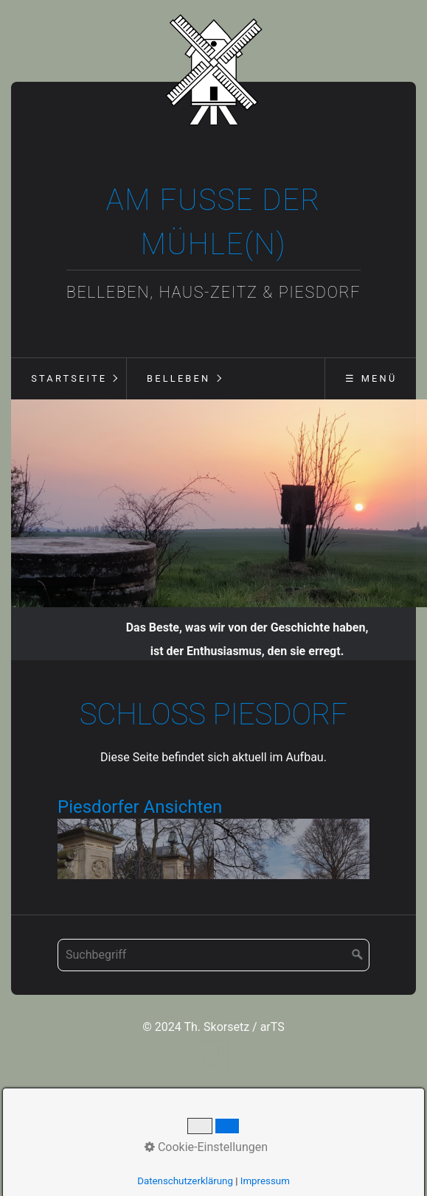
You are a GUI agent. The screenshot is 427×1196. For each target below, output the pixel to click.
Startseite (69, 378)
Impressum (265, 1180)
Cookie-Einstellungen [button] (206, 1147)
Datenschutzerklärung (185, 1180)
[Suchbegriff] (213, 960)
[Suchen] (357, 960)
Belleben (178, 378)
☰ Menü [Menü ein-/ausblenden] (371, 378)
